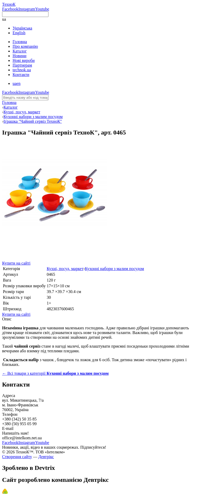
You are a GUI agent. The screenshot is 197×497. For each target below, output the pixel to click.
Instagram (26, 9)
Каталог (20, 51)
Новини (19, 56)
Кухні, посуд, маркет (65, 268)
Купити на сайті (16, 263)
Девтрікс (46, 456)
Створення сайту (17, 456)
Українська (22, 28)
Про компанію (25, 46)
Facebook (10, 9)
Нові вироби (24, 60)
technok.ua (22, 70)
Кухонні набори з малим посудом (114, 268)
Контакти (21, 74)
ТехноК (8, 4)
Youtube (42, 9)
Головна (20, 41)
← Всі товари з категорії (55, 373)
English (19, 33)
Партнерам (22, 65)
